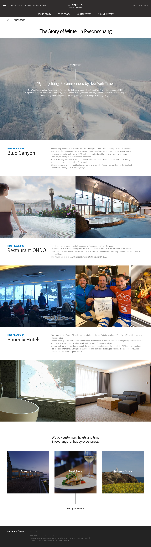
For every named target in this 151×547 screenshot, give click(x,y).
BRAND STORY (44, 14)
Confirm (134, 5)
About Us (33, 531)
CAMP (44, 5)
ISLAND (36, 5)
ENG (146, 5)
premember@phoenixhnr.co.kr (44, 538)
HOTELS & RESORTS (16, 5)
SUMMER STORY (106, 14)
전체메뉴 (4, 5)
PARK (29, 5)
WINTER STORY (84, 14)
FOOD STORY (64, 14)
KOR (140, 5)
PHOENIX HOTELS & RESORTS (75, 6)
